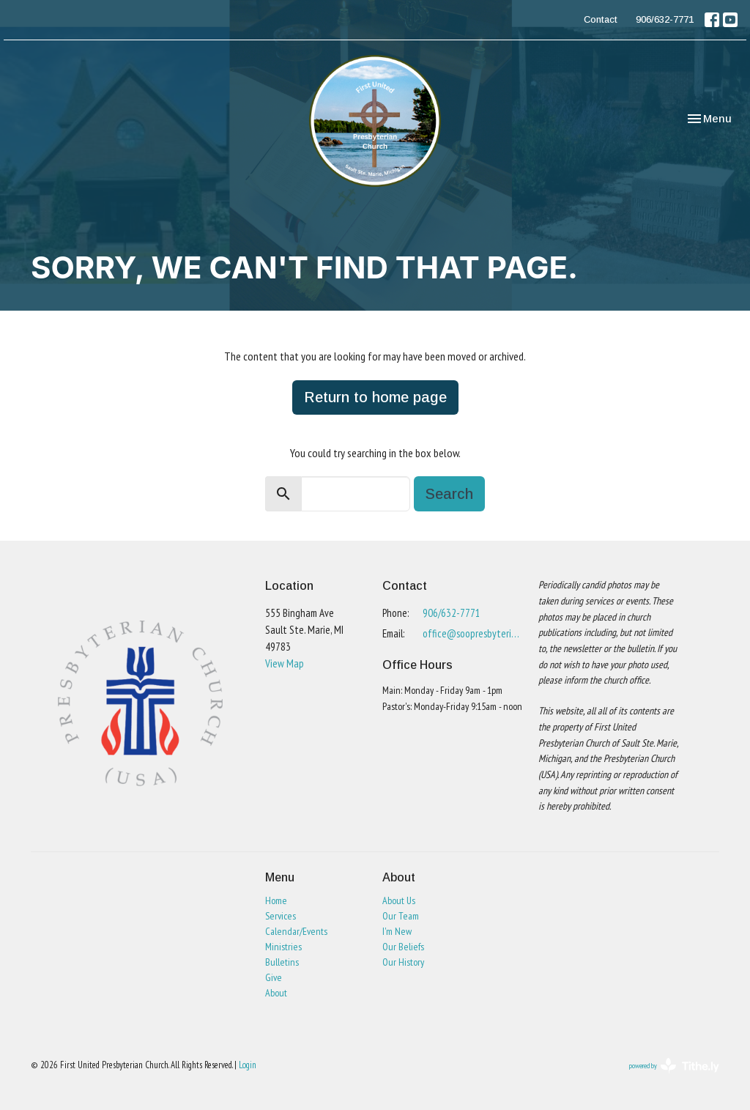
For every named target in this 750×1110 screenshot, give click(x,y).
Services (280, 915)
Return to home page (375, 397)
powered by (674, 1065)
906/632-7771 (665, 19)
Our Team (400, 915)
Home (276, 900)
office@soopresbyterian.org (473, 633)
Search (449, 494)
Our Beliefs (403, 946)
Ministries (283, 946)
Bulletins (282, 962)
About (276, 992)
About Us (398, 900)
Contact (600, 19)
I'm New (397, 931)
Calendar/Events (296, 931)
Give (273, 977)
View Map (284, 663)
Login (247, 1065)
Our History (403, 962)
